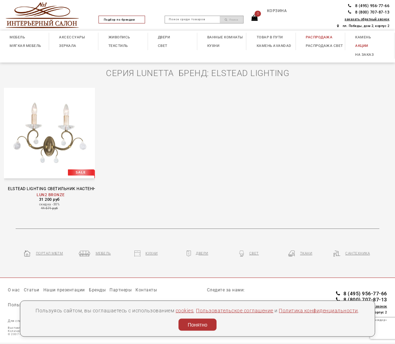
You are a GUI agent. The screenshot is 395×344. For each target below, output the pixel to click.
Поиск (231, 19)
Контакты (146, 289)
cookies (185, 310)
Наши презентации (64, 289)
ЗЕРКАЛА (67, 46)
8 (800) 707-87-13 (368, 12)
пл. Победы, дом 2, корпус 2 (363, 26)
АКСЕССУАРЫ (72, 37)
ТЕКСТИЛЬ (118, 46)
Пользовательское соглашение (234, 310)
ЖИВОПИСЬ (119, 37)
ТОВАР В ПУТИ (270, 37)
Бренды (97, 289)
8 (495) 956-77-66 (368, 6)
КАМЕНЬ (363, 37)
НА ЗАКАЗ (364, 55)
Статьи (31, 289)
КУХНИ (213, 46)
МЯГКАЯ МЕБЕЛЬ (25, 46)
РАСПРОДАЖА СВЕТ (324, 46)
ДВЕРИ (164, 37)
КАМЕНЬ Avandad (274, 46)
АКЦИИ (361, 46)
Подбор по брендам (122, 19)
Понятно (197, 325)
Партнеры (121, 289)
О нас (14, 289)
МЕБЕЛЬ (17, 37)
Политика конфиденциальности (318, 310)
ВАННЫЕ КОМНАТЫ (225, 37)
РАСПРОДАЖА (319, 37)
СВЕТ (162, 46)
